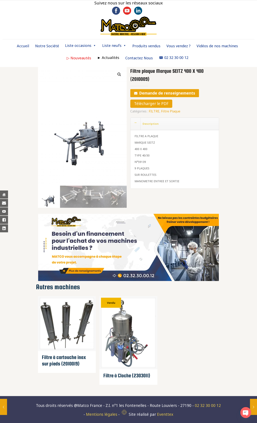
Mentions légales (101, 414)
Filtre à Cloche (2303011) (126, 375)
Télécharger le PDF (151, 103)
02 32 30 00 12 (208, 405)
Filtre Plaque (170, 111)
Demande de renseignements (167, 93)
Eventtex (165, 414)
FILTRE (154, 111)
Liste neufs (114, 45)
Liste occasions (80, 45)
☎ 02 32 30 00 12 (173, 57)
